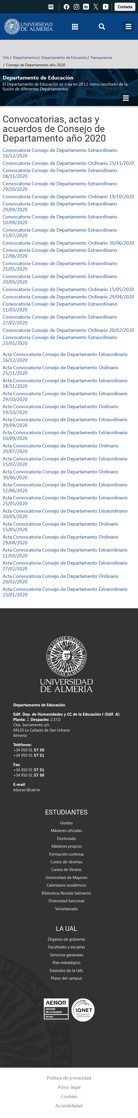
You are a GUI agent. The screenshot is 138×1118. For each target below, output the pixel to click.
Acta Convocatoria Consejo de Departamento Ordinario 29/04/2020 (60, 539)
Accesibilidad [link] (69, 1105)
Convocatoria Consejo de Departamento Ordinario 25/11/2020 (68, 163)
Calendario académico (66, 885)
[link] (125, 6)
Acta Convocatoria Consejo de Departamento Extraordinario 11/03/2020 (65, 552)
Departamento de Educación (64, 57)
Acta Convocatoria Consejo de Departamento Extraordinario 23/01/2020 (65, 592)
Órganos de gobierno (66, 939)
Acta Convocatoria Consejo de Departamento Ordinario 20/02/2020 (60, 579)
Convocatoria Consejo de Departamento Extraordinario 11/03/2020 (60, 306)
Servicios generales (66, 954)
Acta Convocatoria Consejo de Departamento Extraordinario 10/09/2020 (65, 435)
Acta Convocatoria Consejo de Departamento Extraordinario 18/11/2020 (65, 383)
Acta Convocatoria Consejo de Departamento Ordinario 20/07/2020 (60, 448)
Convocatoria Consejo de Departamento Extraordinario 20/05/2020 (60, 279)
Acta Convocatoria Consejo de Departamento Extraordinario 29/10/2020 (65, 396)
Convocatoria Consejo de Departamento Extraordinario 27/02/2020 (60, 319)
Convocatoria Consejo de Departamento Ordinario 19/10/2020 (68, 196)
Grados (66, 822)
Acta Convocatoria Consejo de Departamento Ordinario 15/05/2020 (60, 526)
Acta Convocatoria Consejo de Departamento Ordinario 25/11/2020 (60, 370)
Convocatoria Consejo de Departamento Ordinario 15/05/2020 (68, 289)
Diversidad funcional (66, 900)
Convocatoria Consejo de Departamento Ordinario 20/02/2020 (68, 330)
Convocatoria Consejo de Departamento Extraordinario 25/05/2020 (60, 266)
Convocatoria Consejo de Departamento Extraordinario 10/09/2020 (60, 219)
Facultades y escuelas (66, 946)
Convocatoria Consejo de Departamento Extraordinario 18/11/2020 (60, 173)
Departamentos (25, 57)
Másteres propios (66, 846)
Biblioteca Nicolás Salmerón (66, 893)
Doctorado (66, 838)
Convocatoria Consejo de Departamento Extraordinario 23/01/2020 (60, 340)
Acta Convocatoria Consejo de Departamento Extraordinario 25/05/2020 (65, 500)
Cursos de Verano (66, 869)
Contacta (125, 6)
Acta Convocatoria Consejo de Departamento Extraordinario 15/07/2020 (65, 461)
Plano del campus (66, 978)
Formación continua (66, 854)
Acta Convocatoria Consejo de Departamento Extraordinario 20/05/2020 (65, 513)
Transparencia (101, 57)
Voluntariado (66, 908)
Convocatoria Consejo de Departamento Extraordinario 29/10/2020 (60, 186)
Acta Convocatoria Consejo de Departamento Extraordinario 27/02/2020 (65, 565)
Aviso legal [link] (69, 1087)
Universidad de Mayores (66, 877)
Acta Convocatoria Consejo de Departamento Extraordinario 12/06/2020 (65, 487)
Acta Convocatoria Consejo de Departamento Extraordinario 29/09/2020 (65, 422)
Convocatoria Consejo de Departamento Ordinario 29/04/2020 (68, 296)
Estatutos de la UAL (66, 970)
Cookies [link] (69, 1096)
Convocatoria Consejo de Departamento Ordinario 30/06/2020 (68, 242)
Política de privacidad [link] (69, 1077)
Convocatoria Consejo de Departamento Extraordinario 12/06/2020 (60, 253)
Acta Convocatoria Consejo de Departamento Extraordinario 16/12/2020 (65, 357)
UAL (6, 57)
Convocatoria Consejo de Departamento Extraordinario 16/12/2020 (60, 153)
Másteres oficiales (66, 830)
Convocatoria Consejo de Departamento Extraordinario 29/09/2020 (60, 206)
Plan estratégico (66, 962)
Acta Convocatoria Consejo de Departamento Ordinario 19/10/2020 (60, 409)
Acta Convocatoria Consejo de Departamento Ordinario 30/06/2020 (60, 474)
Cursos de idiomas (66, 861)
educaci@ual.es (26, 789)
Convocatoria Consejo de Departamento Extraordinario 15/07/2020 (60, 232)
